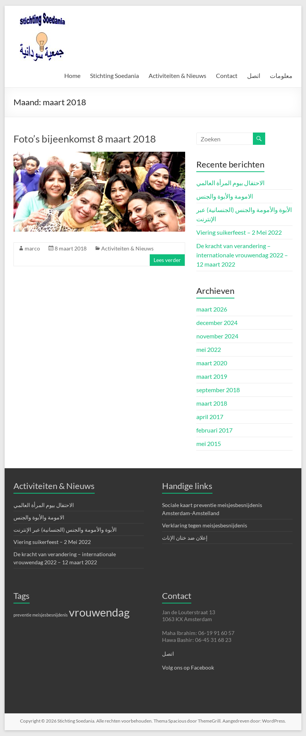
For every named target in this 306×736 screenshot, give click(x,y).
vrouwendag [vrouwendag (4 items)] (99, 612)
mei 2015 (208, 443)
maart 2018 (211, 403)
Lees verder (167, 260)
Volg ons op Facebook (188, 667)
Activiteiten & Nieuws (177, 75)
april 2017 (209, 416)
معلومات (281, 75)
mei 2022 (208, 349)
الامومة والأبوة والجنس (224, 196)
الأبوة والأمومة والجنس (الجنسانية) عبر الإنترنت (65, 529)
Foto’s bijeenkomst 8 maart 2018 (84, 139)
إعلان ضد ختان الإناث (184, 537)
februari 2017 (214, 430)
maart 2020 (211, 362)
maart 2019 (211, 376)
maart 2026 (211, 309)
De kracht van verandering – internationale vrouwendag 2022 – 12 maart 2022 (242, 255)
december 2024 (216, 322)
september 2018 (218, 389)
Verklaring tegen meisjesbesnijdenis (204, 525)
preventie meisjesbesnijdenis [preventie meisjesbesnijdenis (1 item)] (40, 614)
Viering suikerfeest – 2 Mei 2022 (239, 232)
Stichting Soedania (114, 75)
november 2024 (217, 336)
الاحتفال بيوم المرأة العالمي (230, 182)
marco (32, 248)
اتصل (253, 75)
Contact (226, 75)
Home (72, 75)
